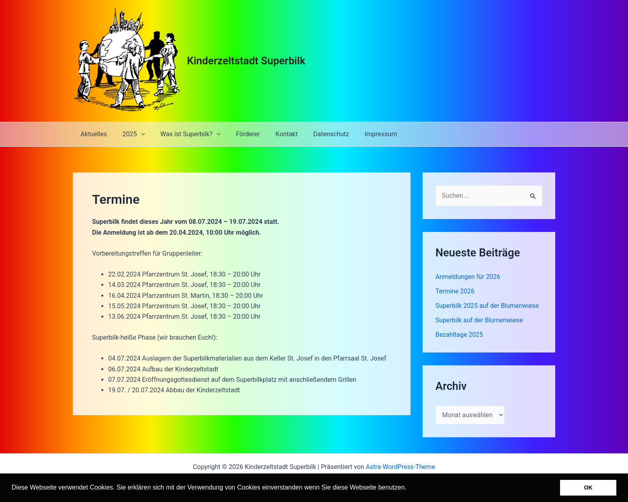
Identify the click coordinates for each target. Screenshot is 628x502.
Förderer (239, 134)
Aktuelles (92, 134)
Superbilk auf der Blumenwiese (479, 320)
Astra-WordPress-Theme (400, 467)
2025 (130, 134)
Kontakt (274, 134)
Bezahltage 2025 (459, 334)
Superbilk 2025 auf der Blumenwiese (487, 305)
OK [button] (588, 487)
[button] (409, 488)
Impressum (363, 134)
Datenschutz (316, 134)
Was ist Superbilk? (183, 134)
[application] (137, 134)
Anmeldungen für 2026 (468, 277)
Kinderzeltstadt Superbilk (246, 61)
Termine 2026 (455, 291)
